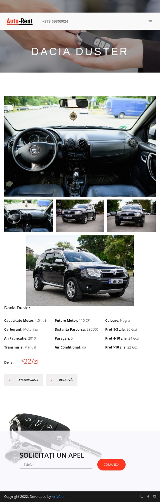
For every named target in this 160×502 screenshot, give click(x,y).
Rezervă (62, 380)
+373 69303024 (55, 21)
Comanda (111, 464)
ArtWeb (57, 496)
